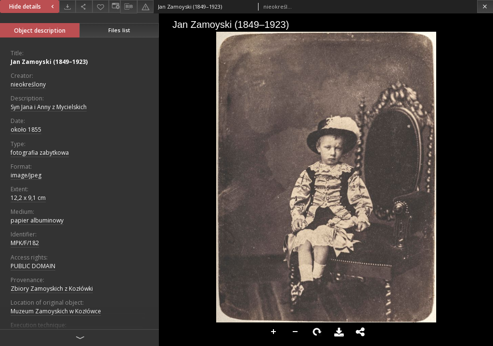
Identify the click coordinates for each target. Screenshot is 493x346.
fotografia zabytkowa (40, 152)
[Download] (67, 6)
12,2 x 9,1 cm (28, 198)
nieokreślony (28, 84)
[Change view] (114, 6)
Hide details (32, 6)
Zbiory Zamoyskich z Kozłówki (52, 288)
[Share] (84, 6)
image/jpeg (26, 175)
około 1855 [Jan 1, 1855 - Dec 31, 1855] (26, 129)
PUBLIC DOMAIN (33, 266)
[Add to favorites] (100, 6)
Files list (119, 30)
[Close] (485, 6)
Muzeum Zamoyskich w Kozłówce (56, 311)
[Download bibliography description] (128, 6)
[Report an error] (145, 6)
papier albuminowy (37, 220)
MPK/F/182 (25, 243)
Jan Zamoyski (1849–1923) (49, 62)
